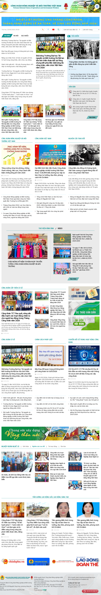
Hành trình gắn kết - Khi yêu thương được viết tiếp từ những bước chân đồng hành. (17, 65)
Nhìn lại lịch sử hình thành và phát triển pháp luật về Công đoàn (83, 210)
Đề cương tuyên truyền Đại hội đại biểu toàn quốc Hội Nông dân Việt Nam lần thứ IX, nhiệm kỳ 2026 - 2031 (84, 110)
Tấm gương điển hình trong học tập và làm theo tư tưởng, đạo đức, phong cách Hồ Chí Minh (63, 523)
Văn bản (72, 87)
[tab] (7, 35)
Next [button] (98, 561)
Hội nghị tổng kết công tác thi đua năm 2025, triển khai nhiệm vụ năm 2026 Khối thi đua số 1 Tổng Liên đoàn (50, 205)
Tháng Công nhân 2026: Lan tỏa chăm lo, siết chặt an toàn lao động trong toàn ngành (17, 207)
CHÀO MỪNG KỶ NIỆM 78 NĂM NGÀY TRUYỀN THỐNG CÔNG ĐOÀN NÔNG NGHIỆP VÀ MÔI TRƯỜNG (25, 263)
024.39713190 (10, 590)
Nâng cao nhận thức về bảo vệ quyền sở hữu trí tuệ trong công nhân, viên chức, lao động (16, 59)
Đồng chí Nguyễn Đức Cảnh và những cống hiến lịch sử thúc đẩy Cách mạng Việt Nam (84, 198)
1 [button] (60, 37)
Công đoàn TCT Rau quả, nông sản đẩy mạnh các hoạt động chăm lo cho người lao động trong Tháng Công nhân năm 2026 (16, 317)
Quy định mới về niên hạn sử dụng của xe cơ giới (50, 399)
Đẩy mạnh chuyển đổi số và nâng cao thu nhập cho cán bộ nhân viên (84, 405)
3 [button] (63, 37)
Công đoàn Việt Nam (43, 138)
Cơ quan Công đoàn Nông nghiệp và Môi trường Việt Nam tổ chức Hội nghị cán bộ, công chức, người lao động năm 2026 (17, 215)
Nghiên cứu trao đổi (76, 138)
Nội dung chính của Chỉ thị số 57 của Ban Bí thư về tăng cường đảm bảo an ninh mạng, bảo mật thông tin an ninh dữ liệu (50, 410)
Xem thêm (92, 117)
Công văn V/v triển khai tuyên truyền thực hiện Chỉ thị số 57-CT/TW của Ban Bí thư (85, 93)
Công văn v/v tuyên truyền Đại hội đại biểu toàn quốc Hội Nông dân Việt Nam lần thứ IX (84, 101)
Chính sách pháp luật (44, 339)
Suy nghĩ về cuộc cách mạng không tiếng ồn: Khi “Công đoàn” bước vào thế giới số (84, 399)
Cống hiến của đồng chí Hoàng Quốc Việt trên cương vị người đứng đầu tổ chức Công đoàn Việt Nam (82, 170)
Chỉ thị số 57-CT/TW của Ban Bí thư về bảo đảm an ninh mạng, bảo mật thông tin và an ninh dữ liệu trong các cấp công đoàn (83, 372)
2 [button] (61, 37)
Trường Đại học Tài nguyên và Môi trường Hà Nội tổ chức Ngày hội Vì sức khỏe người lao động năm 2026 (16, 73)
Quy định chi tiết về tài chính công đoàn (50, 404)
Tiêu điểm (73, 36)
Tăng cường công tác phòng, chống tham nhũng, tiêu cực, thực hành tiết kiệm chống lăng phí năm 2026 (15, 170)
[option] (50, 21)
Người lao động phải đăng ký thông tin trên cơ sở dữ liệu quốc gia (85, 204)
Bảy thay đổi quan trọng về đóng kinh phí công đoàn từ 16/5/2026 (49, 370)
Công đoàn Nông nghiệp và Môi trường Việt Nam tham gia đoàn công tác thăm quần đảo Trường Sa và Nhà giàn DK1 (16, 199)
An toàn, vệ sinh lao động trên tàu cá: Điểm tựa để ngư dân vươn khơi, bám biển (16, 476)
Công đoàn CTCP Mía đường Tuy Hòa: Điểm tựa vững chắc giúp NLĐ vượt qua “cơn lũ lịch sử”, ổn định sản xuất (38, 523)
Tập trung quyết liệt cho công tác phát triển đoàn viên (50, 212)
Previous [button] (3, 561)
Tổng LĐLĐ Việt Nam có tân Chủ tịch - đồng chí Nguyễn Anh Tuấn (50, 198)
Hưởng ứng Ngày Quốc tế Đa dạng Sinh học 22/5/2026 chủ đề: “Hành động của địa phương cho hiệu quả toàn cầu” (84, 76)
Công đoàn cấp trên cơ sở (11, 288)
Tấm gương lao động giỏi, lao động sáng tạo (50, 497)
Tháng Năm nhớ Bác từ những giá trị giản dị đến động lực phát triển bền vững (83, 64)
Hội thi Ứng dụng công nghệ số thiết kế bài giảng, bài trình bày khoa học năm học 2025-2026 (84, 412)
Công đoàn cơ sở (8, 339)
